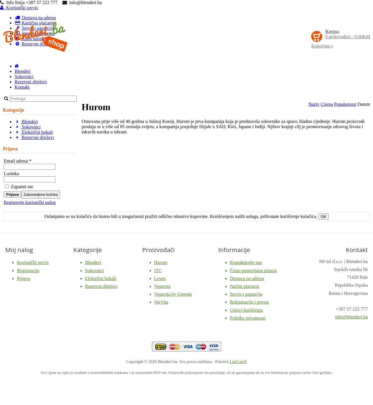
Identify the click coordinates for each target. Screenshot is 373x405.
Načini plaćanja (244, 286)
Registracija (28, 270)
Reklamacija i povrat (249, 302)
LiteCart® (238, 361)
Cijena (327, 104)
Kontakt (22, 86)
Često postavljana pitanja (253, 270)
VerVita (161, 302)
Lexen (160, 278)
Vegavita (162, 286)
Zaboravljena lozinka (41, 194)
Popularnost (345, 104)
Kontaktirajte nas (246, 262)
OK (323, 216)
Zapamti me (19, 186)
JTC (158, 270)
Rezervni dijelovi (31, 81)
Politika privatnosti (247, 318)
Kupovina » (322, 45)
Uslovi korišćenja (246, 310)
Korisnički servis (19, 7)
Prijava (12, 194)
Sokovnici (24, 76)
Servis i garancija (246, 294)
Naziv (313, 104)
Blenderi (23, 71)
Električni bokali (34, 132)
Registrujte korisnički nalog (30, 202)
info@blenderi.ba (351, 316)
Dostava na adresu (247, 278)
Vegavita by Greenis (173, 294)
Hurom (160, 262)
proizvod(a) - (347, 34)
